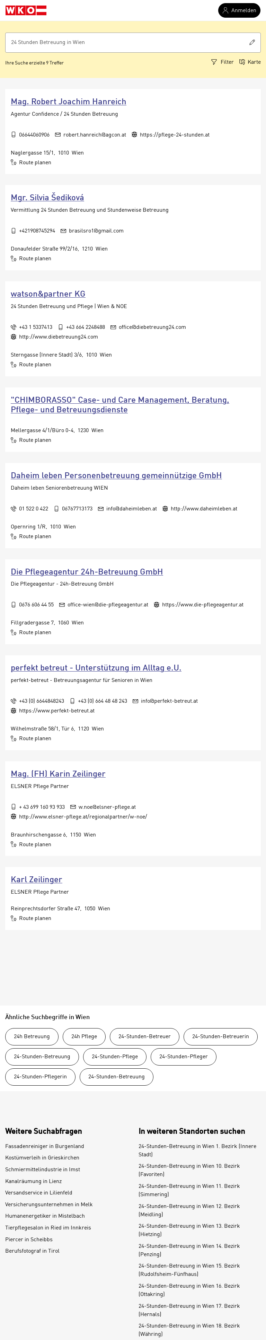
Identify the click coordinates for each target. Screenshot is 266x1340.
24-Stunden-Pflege (115, 1057)
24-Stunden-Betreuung (42, 1057)
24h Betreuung (32, 1037)
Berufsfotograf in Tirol (32, 1251)
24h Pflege (84, 1037)
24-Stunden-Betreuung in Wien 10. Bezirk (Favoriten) (189, 1170)
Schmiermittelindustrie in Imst (42, 1170)
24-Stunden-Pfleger (183, 1057)
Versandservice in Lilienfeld (38, 1193)
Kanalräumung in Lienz (33, 1181)
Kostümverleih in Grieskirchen (42, 1158)
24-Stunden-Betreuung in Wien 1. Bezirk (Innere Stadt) (197, 1151)
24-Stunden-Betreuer (144, 1037)
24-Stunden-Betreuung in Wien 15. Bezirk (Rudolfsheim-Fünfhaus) (189, 1270)
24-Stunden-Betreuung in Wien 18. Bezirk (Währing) (189, 1330)
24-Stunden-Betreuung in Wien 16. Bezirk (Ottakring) (189, 1290)
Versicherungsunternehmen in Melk (49, 1205)
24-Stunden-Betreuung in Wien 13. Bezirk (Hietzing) (189, 1230)
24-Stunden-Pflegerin (40, 1077)
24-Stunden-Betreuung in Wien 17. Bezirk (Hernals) (189, 1310)
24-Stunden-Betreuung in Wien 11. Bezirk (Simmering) (189, 1191)
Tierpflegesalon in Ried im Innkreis (48, 1228)
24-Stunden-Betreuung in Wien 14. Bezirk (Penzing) (189, 1251)
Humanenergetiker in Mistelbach (45, 1216)
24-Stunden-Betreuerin (220, 1037)
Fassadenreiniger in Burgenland (44, 1146)
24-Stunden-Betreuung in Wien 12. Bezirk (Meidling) (189, 1211)
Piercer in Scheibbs (29, 1240)
